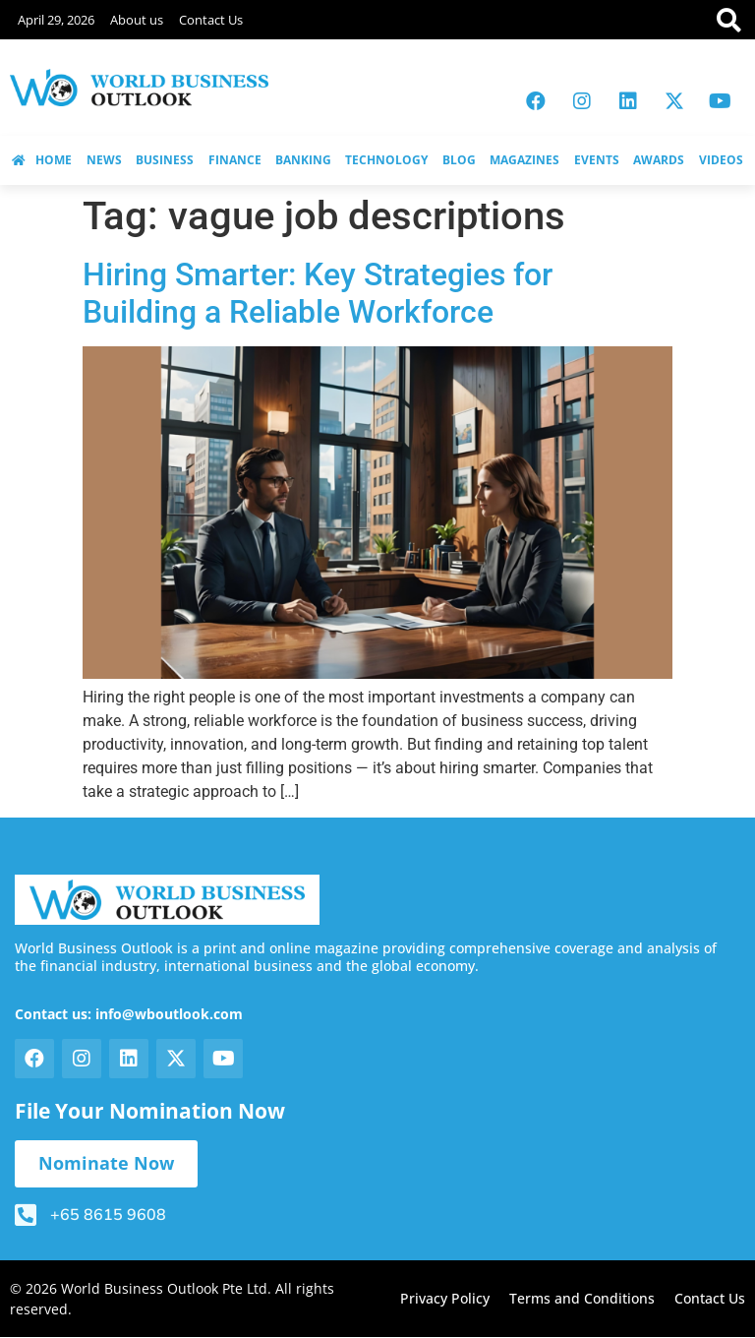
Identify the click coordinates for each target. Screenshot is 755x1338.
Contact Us (211, 20)
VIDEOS (721, 160)
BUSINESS (165, 160)
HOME (42, 160)
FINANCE (234, 160)
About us (136, 20)
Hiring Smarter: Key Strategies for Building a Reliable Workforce (317, 293)
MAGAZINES (524, 160)
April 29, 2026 (56, 20)
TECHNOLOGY (386, 160)
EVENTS (596, 160)
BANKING (303, 160)
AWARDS (658, 160)
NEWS (104, 160)
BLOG (459, 160)
